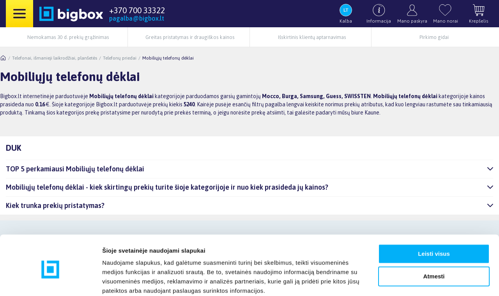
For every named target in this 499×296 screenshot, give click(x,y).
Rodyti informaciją (128, 280)
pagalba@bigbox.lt (136, 18)
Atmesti (433, 244)
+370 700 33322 (137, 10)
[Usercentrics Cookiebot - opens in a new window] (50, 281)
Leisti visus (434, 222)
